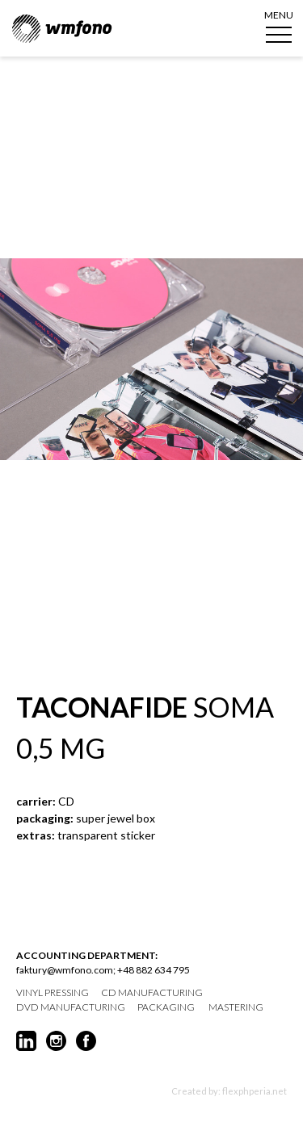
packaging (166, 1007)
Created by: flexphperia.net (229, 1091)
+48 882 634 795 (153, 970)
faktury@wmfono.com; (66, 970)
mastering (235, 1007)
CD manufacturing (152, 993)
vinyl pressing (52, 993)
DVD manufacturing (70, 1007)
